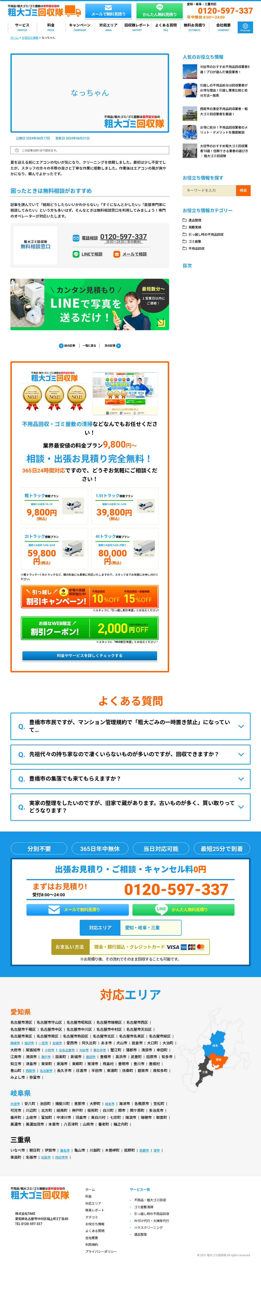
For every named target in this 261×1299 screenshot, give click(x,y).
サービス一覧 (146, 1200)
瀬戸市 (77, 1067)
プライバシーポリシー (103, 1262)
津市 (159, 1161)
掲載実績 (196, 227)
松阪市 (46, 1168)
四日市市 (64, 1168)
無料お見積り (195, 27)
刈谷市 (103, 1060)
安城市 (62, 1054)
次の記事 (117, 346)
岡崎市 (15, 1054)
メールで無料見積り (74, 917)
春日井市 (121, 1060)
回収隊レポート (137, 27)
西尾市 (77, 1081)
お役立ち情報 (30, 37)
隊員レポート (96, 1221)
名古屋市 (94, 1081)
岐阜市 (111, 1114)
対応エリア (108, 27)
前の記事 (63, 346)
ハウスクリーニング (155, 1239)
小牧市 (65, 1060)
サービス (22, 27)
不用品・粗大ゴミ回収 (157, 1211)
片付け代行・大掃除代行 (159, 1232)
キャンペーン (80, 27)
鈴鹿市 (146, 1161)
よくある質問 (166, 27)
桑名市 (65, 1161)
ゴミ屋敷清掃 (149, 1218)
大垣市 (15, 1114)
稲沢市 (31, 1054)
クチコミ (92, 1227)
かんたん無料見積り (181, 917)
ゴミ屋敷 (196, 241)
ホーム (14, 37)
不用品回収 (198, 248)
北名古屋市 (85, 1060)
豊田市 (123, 1067)
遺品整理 (196, 220)
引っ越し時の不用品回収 (209, 234)
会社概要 (223, 27)
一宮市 (46, 1054)
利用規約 (92, 1255)
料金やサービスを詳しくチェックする (89, 659)
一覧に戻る (89, 346)
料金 (51, 27)
